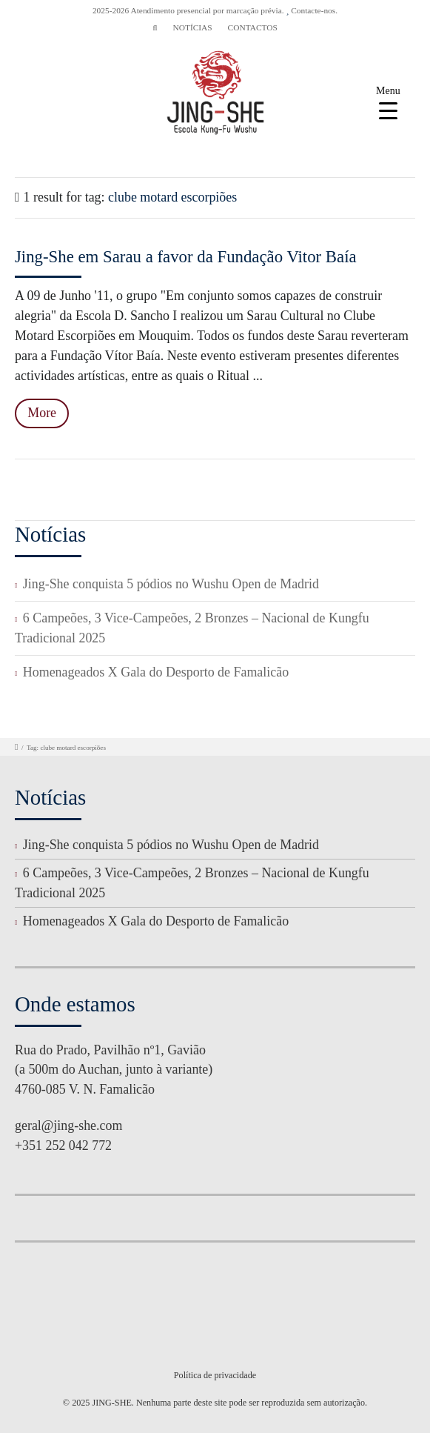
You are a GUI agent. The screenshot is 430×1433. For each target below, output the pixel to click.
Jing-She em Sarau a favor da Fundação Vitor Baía (186, 256)
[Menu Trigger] (388, 102)
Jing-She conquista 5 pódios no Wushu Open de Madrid (171, 583)
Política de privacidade (215, 1375)
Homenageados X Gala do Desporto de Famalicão (156, 672)
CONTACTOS (253, 27)
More (41, 412)
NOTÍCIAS (192, 27)
